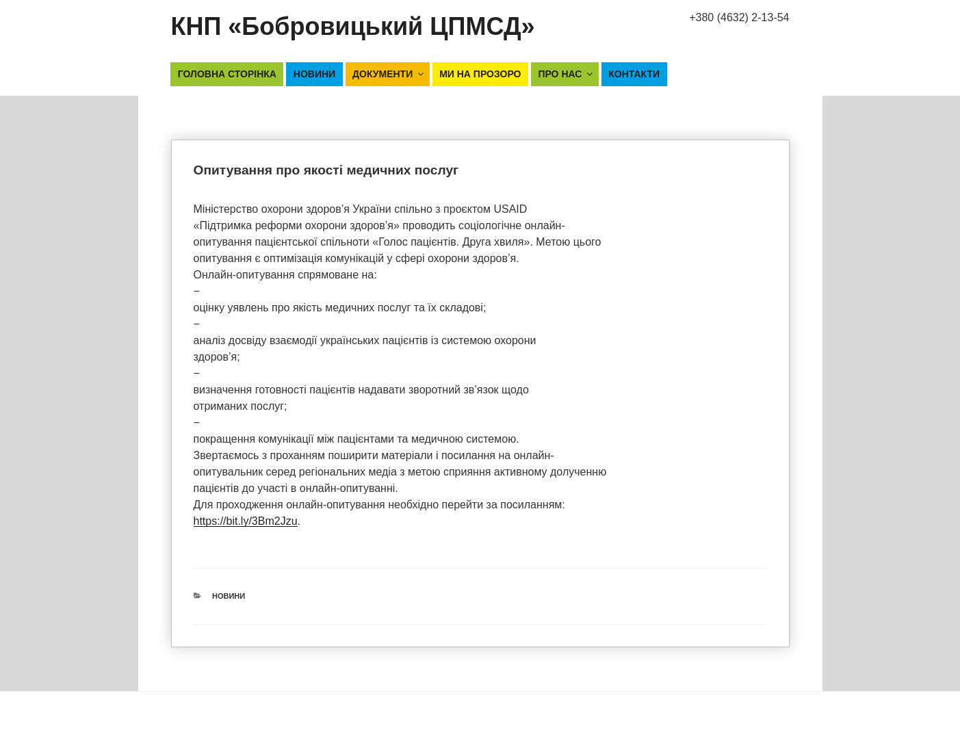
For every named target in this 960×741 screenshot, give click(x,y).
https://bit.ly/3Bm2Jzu (246, 521)
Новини (314, 73)
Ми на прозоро (480, 73)
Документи (389, 73)
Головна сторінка (227, 73)
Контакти (634, 73)
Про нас (566, 73)
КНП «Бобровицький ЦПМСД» (353, 26)
